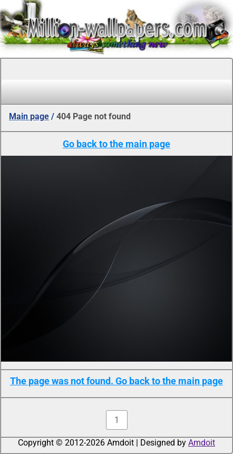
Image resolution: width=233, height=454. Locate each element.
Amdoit (201, 443)
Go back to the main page (116, 143)
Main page (29, 116)
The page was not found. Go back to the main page (116, 380)
